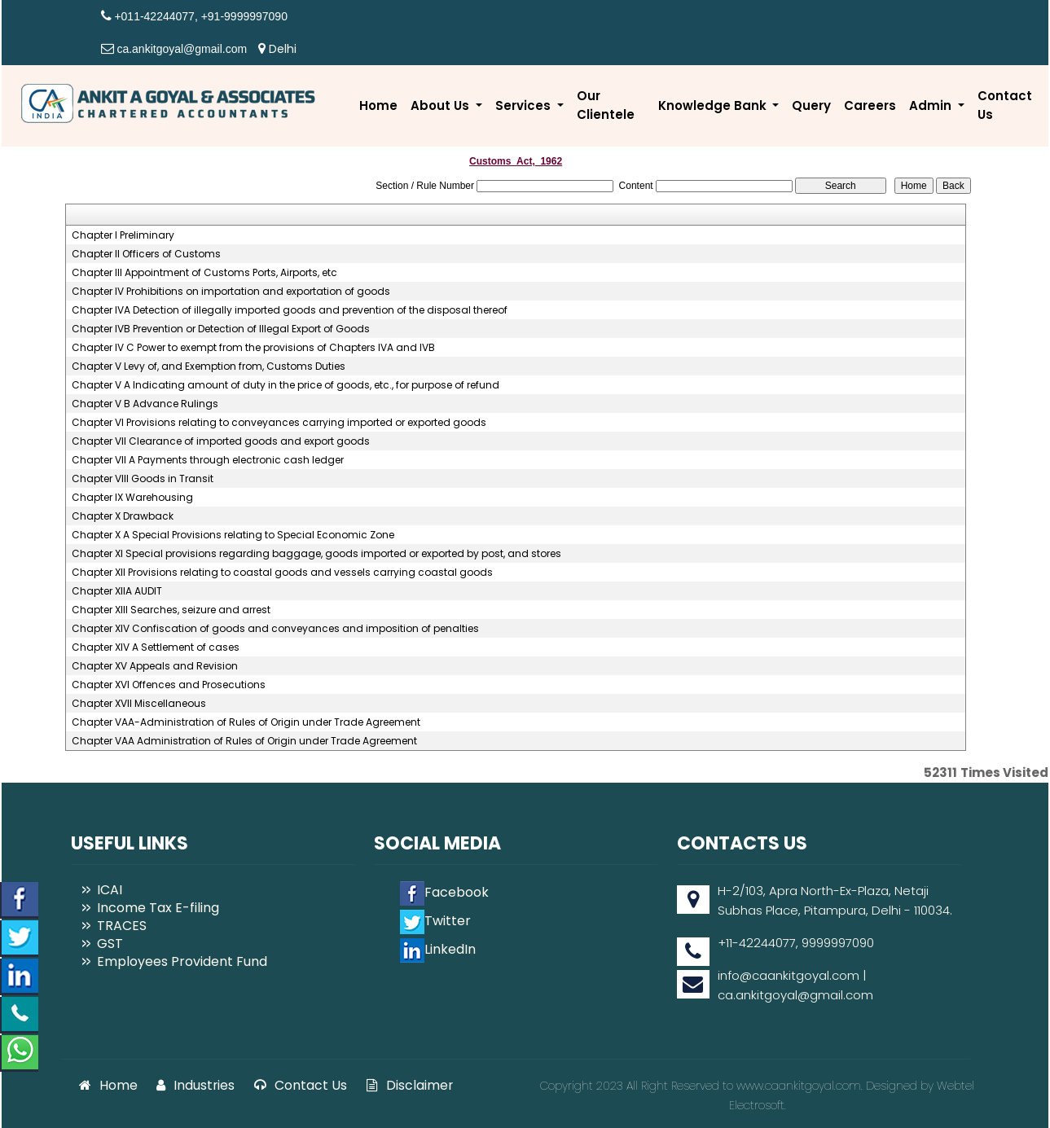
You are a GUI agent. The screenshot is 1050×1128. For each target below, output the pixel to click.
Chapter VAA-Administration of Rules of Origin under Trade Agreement (246, 722)
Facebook (444, 892)
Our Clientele (606, 105)
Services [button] (524, 105)
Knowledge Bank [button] (714, 105)
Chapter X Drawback (123, 516)
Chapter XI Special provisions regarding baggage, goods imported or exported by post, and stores (316, 553)
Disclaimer (410, 1085)
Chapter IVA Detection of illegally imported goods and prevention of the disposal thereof (289, 310)
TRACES (122, 925)
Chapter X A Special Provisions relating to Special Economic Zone (233, 535)
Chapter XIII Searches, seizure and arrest (171, 610)
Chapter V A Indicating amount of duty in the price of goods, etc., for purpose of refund (285, 385)
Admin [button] (932, 105)
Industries (195, 1085)
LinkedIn (438, 949)
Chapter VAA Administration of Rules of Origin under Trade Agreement (244, 741)
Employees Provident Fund (182, 961)
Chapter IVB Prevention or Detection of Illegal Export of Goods (221, 329)
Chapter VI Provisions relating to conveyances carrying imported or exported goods (279, 422)
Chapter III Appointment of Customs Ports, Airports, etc (204, 272)
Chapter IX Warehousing (132, 497)
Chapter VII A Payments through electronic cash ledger (208, 460)
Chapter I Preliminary (123, 235)
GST (110, 943)
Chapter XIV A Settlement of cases (155, 647)
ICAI (109, 889)
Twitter (435, 920)
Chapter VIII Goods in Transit (142, 478)
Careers (870, 105)
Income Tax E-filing (158, 907)
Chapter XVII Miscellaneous (139, 703)
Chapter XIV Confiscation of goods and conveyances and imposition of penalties (275, 628)
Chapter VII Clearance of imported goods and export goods (221, 441)
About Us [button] (441, 105)
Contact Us (1005, 105)
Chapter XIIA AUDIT (117, 591)
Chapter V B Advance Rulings (145, 403)
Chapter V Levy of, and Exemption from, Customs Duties (208, 366)
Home (378, 105)
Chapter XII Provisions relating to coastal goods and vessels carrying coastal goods (282, 572)
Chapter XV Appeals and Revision (155, 666)
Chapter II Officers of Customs (146, 254)
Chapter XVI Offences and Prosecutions (169, 684)
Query (811, 105)
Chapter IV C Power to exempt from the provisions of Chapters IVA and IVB (253, 347)
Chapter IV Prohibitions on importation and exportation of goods (231, 291)
